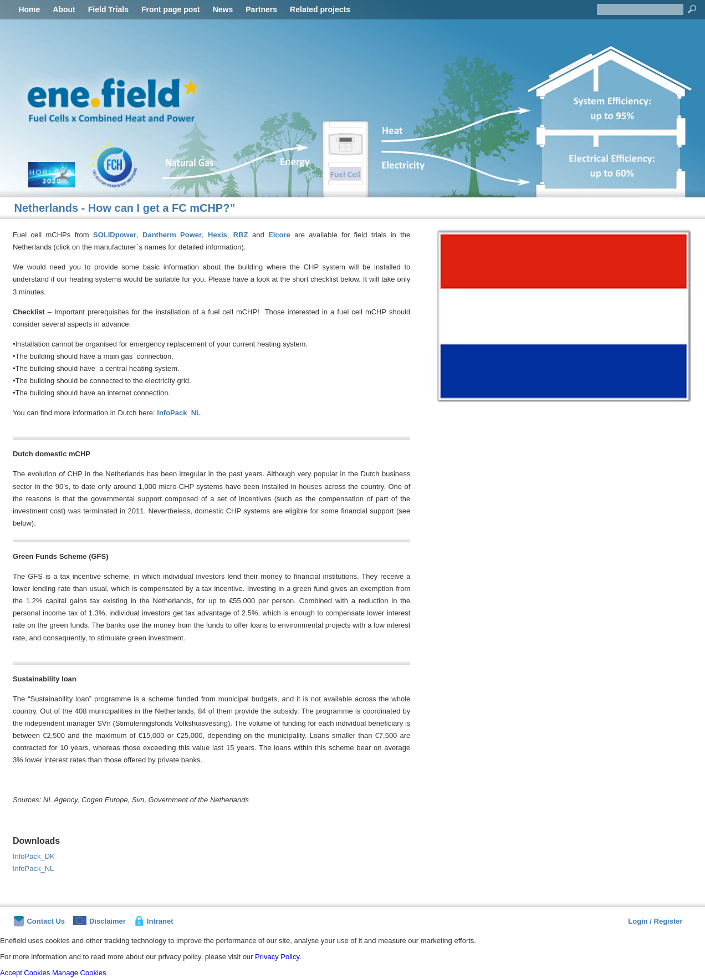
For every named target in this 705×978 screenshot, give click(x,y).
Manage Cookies (79, 973)
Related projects (320, 9)
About (64, 9)
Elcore (281, 235)
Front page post (170, 9)
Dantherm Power (172, 235)
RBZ (242, 235)
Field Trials (108, 9)
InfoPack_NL (179, 413)
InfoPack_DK (34, 856)
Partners (261, 9)
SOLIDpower (114, 235)
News (223, 9)
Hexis (217, 235)
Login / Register (655, 921)
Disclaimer (99, 920)
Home (29, 9)
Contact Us (39, 921)
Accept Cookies (25, 973)
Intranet (153, 921)
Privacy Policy (277, 956)
